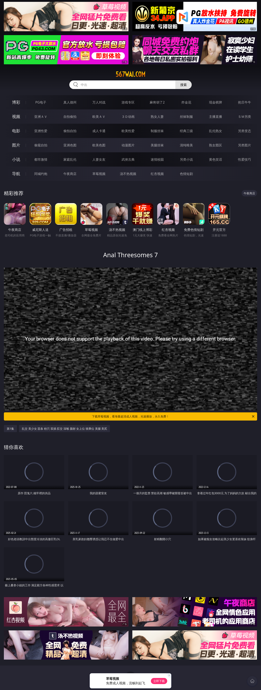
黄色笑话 (215, 159)
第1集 (10, 429)
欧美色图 (98, 145)
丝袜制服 (186, 116)
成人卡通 (98, 131)
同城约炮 (40, 173)
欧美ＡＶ (98, 116)
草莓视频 (98, 173)
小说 (16, 159)
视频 (16, 116)
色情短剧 (186, 173)
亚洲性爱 (40, 131)
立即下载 (159, 681)
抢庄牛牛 (244, 102)
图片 (16, 145)
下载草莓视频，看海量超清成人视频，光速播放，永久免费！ (173, 416)
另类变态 (244, 131)
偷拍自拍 (69, 131)
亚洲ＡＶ (40, 116)
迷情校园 (157, 159)
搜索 (183, 84)
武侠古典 (128, 159)
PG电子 (40, 102)
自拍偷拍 (69, 116)
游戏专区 (128, 102)
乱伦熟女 (215, 131)
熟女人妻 (157, 116)
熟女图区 (215, 145)
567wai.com (130, 74)
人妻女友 (98, 159)
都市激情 (40, 159)
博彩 (16, 102)
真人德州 (69, 102)
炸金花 (186, 102)
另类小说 (186, 159)
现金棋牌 (215, 102)
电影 (16, 131)
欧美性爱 (128, 131)
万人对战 (98, 102)
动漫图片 (128, 145)
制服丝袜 (157, 131)
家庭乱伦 (69, 159)
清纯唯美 (186, 145)
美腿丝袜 (157, 145)
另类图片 (244, 145)
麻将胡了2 (157, 102)
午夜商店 (69, 173)
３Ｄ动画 (128, 116)
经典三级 (186, 131)
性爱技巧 (244, 159)
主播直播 (215, 116)
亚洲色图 (69, 145)
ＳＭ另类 (244, 116)
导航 (16, 173)
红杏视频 (157, 173)
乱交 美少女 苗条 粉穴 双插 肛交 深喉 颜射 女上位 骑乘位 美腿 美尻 (64, 429)
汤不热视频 (128, 173)
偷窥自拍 (40, 145)
